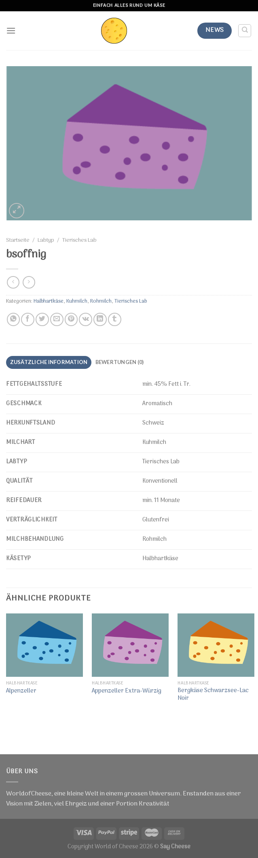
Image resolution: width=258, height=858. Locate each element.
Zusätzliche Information (48, 362)
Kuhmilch (76, 301)
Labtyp (46, 240)
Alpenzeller (21, 691)
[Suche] (245, 30)
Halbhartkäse (48, 301)
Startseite (18, 240)
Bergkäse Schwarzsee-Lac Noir (213, 694)
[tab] (48, 362)
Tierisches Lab (79, 240)
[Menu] (11, 31)
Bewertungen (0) (119, 362)
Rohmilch (101, 301)
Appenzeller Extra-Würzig (126, 691)
